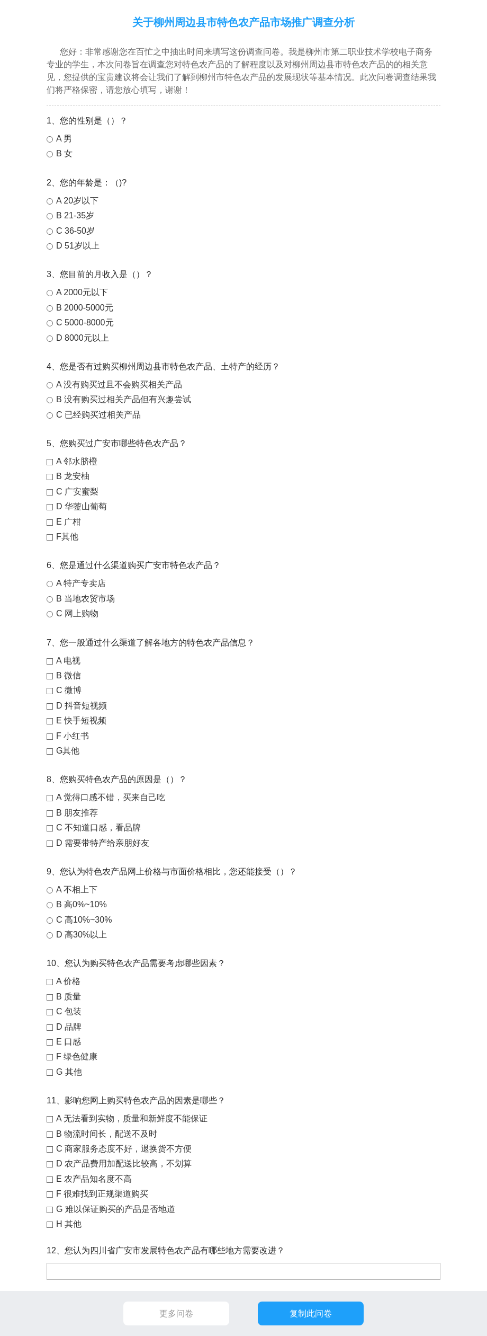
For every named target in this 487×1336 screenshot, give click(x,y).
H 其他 (69, 1223)
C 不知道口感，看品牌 (98, 827)
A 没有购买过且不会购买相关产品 (119, 384)
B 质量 (68, 996)
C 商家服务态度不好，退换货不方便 (124, 1148)
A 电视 (68, 660)
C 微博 (69, 690)
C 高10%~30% (84, 919)
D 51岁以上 (78, 245)
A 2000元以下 (82, 292)
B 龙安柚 (72, 476)
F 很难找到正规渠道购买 (102, 1193)
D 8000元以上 (82, 337)
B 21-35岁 (75, 215)
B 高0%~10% (81, 904)
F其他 (67, 536)
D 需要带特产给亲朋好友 (102, 842)
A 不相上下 (76, 889)
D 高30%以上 (81, 934)
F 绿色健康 (76, 1056)
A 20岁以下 (77, 200)
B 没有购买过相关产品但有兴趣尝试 (123, 399)
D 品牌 (69, 1026)
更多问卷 (176, 1313)
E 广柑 (68, 521)
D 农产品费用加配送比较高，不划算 (124, 1163)
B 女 (64, 153)
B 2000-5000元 (84, 307)
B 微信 (68, 675)
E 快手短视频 (81, 720)
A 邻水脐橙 (76, 461)
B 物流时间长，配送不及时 (106, 1133)
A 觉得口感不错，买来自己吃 (110, 797)
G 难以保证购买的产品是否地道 (115, 1209)
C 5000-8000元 (85, 322)
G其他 (67, 750)
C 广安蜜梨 (77, 491)
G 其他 (69, 1071)
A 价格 (68, 981)
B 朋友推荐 (77, 812)
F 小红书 (72, 735)
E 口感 (68, 1041)
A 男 (64, 138)
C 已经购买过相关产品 (98, 414)
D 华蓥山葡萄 (81, 506)
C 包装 (69, 1011)
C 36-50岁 (75, 230)
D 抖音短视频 (81, 705)
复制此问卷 (311, 1313)
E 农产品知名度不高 (94, 1178)
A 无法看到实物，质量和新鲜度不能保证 (132, 1118)
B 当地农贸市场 (85, 598)
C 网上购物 (77, 613)
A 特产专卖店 (81, 583)
